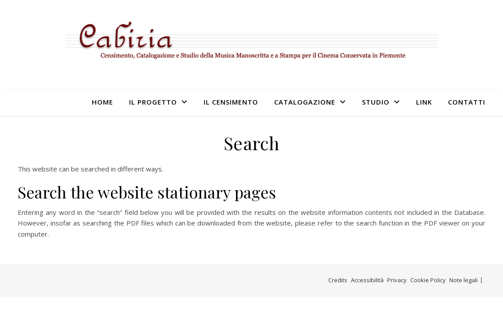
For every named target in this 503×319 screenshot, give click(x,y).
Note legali (463, 280)
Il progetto (153, 101)
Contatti (466, 101)
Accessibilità (367, 280)
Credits (337, 280)
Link (424, 101)
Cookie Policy (428, 280)
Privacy (397, 280)
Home (102, 101)
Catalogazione (304, 101)
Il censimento (231, 101)
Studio (375, 101)
